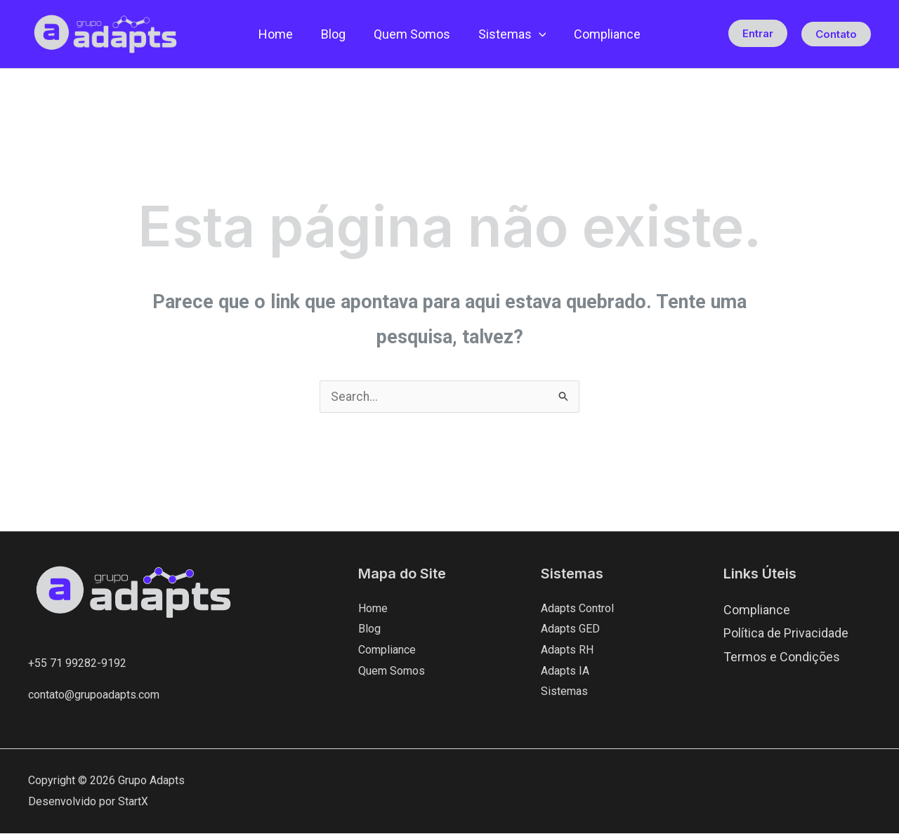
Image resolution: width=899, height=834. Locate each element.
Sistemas (509, 34)
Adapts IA (565, 671)
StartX (133, 802)
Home (281, 34)
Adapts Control (577, 609)
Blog (336, 34)
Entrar (757, 33)
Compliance (601, 34)
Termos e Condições (781, 656)
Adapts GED (570, 629)
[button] (536, 34)
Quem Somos (412, 34)
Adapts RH (567, 650)
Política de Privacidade (785, 633)
